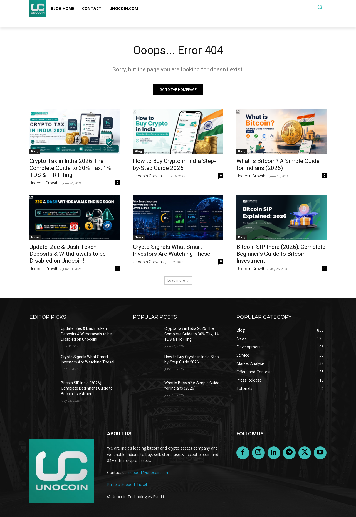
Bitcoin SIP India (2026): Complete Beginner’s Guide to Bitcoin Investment (280, 254)
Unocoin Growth (43, 183)
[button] (320, 7)
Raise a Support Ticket (127, 484)
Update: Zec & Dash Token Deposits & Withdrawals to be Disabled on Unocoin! (67, 254)
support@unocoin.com (148, 472)
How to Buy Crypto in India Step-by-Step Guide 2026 (174, 164)
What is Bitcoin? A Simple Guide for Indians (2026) (278, 164)
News (35, 237)
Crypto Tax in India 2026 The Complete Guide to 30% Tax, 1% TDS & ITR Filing (70, 168)
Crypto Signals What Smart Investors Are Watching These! (172, 250)
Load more (178, 280)
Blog (35, 151)
